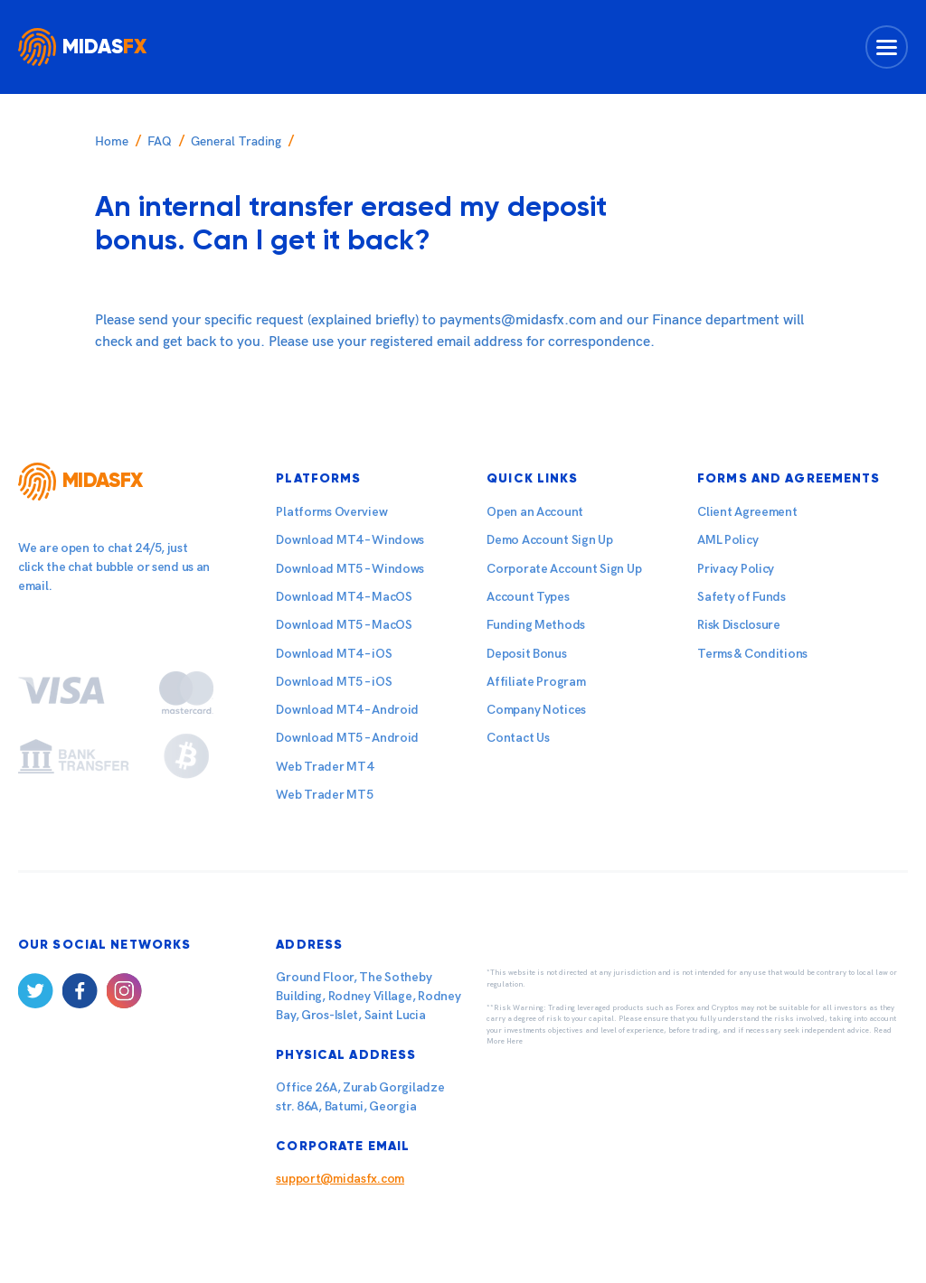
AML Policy (727, 540)
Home (111, 141)
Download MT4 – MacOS (343, 596)
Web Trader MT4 (324, 766)
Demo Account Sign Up (549, 540)
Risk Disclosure (738, 624)
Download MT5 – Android (347, 737)
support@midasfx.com (340, 1178)
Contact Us (518, 737)
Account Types (528, 596)
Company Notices (536, 709)
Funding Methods (536, 624)
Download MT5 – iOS (334, 681)
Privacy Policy (735, 568)
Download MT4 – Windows (350, 540)
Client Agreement (747, 512)
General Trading (236, 141)
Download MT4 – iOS (334, 653)
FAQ (159, 141)
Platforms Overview (331, 512)
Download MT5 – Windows (350, 568)
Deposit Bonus (526, 653)
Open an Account (535, 512)
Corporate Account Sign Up (564, 568)
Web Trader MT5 (324, 794)
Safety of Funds (741, 596)
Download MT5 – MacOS (343, 624)
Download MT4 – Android (347, 709)
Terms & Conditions (752, 653)
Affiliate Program (536, 681)
